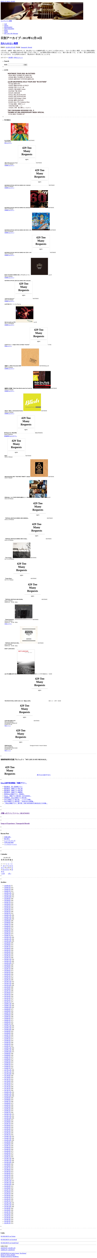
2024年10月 (7, 919)
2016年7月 (7, 1101)
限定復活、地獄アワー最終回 (13, 792)
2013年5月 (7, 1171)
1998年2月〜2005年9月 (8, 1250)
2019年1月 (7, 1046)
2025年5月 (7, 906)
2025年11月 (7, 895)
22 (12, 867)
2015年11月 (7, 1116)
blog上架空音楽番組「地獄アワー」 (14, 783)
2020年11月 (7, 1005)
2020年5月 (7, 1016)
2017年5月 (7, 1083)
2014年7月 (7, 1145)
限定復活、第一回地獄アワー (13, 786)
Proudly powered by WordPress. (10, 1256)
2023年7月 (7, 946)
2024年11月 (7, 917)
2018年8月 (7, 1055)
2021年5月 (7, 994)
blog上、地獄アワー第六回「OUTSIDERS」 (17, 796)
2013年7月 (7, 1168)
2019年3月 (7, 1042)
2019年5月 (7, 1038)
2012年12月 (7, 1180)
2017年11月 (7, 1072)
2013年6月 (7, 1169)
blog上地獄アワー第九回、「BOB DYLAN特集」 (19, 801)
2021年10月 (7, 985)
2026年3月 (7, 887)
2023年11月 (7, 939)
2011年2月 (7, 1221)
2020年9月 (7, 1009)
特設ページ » (8, 725)
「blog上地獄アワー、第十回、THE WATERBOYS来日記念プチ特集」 (26, 803)
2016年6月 (7, 1103)
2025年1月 (7, 913)
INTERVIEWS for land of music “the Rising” (14, 1253)
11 (5, 865)
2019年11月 (7, 1027)
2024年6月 (7, 926)
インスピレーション (10, 844)
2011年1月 (7, 1223)
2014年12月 (7, 1136)
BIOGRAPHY (8, 27)
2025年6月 (7, 904)
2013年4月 (7, 1173)
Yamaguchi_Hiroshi (26, 47)
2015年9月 (7, 1120)
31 (3, 871)
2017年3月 (7, 1086)
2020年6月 (7, 1014)
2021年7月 (7, 991)
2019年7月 (7, 1035)
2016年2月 (7, 1110)
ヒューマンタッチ (9, 840)
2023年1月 (7, 957)
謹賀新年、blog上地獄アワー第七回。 (16, 797)
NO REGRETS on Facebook (9, 1239)
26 (7, 869)
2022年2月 (7, 978)
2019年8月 (7, 1033)
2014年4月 (7, 1151)
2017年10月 (7, 1073)
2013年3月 (7, 1175)
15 (12, 865)
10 (3, 865)
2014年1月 (7, 1156)
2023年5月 (7, 950)
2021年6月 (7, 992)
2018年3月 (7, 1064)
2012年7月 (7, 1190)
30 (1, 871)
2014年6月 (7, 1147)
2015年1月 (7, 1134)
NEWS (6, 25)
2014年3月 (7, 1153)
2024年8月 (7, 922)
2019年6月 (7, 1037)
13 (8, 865)
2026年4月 (7, 885)
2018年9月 (7, 1053)
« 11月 (3, 873)
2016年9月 (7, 1097)
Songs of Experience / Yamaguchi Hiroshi (15, 823)
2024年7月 (7, 924)
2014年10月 (7, 1140)
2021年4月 (7, 996)
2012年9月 (7, 1186)
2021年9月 (7, 987)
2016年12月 (7, 1092)
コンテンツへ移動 (6, 21)
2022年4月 (7, 974)
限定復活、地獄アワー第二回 (13, 788)
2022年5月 (7, 972)
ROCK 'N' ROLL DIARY (8, 1)
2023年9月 (7, 943)
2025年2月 (7, 911)
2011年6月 (7, 1214)
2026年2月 (7, 889)
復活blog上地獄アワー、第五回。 (14, 794)
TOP (5, 24)
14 (10, 865)
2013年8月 (7, 1166)
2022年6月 (7, 970)
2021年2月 (7, 1000)
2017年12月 (7, 1070)
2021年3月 (7, 998)
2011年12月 (7, 1203)
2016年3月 (7, 1109)
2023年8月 (7, 944)
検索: (5, 64)
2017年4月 (7, 1085)
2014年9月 (7, 1142)
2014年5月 (7, 1149)
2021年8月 (7, 989)
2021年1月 (7, 1002)
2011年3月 (7, 1219)
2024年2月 (7, 933)
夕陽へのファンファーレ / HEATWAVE (15, 813)
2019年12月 (7, 1026)
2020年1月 (7, 1024)
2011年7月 (7, 1212)
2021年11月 (7, 983)
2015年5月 (7, 1127)
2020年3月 (7, 1020)
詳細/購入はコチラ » (9, 165)
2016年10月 (7, 1096)
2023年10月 (7, 941)
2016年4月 (7, 1107)
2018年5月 (7, 1061)
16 (1, 867)
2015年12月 (7, 1114)
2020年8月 (7, 1011)
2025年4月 (7, 908)
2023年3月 (7, 954)
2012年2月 (7, 1199)
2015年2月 (7, 1132)
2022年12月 (7, 959)
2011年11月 (7, 1204)
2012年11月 (7, 1182)
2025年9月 (7, 898)
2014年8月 (7, 1144)
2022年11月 (7, 961)
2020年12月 (7, 1003)
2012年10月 (7, 1184)
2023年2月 (7, 955)
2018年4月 (7, 1062)
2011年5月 (7, 1215)
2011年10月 (7, 1206)
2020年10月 (7, 1007)
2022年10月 (7, 963)
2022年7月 (7, 968)
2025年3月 (7, 909)
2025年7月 (7, 902)
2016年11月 (7, 1094)
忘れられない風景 (9, 43)
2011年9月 (7, 1208)
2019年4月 (7, 1040)
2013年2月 (7, 1177)
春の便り (7, 839)
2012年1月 (7, 1201)
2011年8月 (7, 1210)
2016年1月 (7, 1112)
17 (3, 867)
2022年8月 (7, 967)
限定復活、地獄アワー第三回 (13, 790)
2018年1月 (7, 1068)
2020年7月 (7, 1013)
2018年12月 (7, 1048)
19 (7, 867)
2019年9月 (7, 1031)
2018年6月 (7, 1059)
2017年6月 (7, 1081)
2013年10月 (7, 1162)
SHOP (6, 32)
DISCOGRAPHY (9, 29)
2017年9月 (7, 1075)
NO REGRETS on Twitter (8, 1236)
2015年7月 (7, 1123)
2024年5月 (7, 928)
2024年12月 (7, 915)
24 (3, 869)
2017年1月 (7, 1090)
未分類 (10, 57)
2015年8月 (7, 1121)
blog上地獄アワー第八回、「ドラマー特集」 (18, 799)
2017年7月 (7, 1079)
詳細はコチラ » (8, 346)
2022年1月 (7, 979)
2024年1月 (7, 935)
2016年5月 (7, 1105)
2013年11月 (7, 1160)
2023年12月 (7, 937)
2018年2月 (7, 1066)
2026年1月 (7, 891)
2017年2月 (7, 1088)
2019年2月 (7, 1044)
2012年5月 (7, 1193)
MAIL (6, 30)
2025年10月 (7, 896)
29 (12, 869)
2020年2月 (7, 1022)
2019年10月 (7, 1029)
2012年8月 (7, 1188)
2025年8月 (7, 900)
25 (5, 869)
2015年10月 (7, 1118)
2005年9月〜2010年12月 (8, 1248)
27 (8, 869)
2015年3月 (7, 1131)
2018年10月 (7, 1051)
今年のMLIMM (9, 842)
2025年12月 (7, 893)
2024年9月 (7, 920)
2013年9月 (7, 1164)
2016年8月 (7, 1099)
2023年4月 (7, 952)
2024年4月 (7, 930)
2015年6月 (7, 1125)
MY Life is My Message (11, 33)
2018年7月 (7, 1057)
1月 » (9, 873)
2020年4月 (7, 1018)
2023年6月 (7, 948)
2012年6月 (7, 1192)
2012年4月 (7, 1195)
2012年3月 (7, 1197)
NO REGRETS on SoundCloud (9, 1243)
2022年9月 (7, 965)
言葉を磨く (7, 837)
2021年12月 (7, 981)
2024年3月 (7, 932)
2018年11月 (7, 1050)
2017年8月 (7, 1077)
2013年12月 (7, 1158)
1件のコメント (18, 57)
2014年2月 (7, 1155)
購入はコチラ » (8, 143)
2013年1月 (7, 1179)
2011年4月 (7, 1217)
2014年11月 (7, 1138)
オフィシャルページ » (44, 775)
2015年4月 (7, 1129)
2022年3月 (7, 976)
